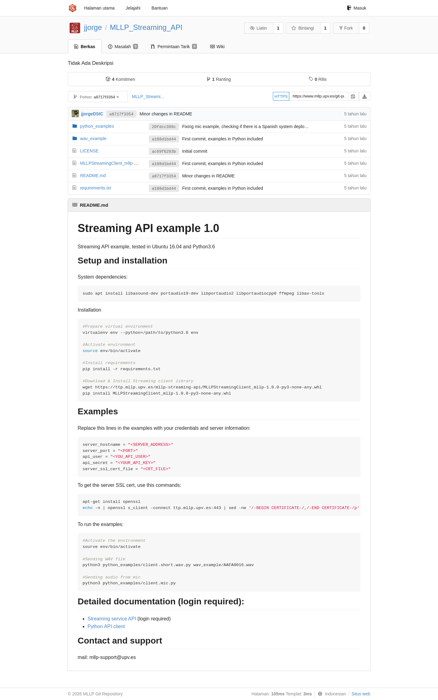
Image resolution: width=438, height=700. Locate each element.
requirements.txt (95, 187)
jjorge (93, 27)
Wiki (217, 46)
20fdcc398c (164, 127)
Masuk (356, 8)
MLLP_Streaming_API (146, 27)
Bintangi (302, 28)
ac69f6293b (164, 151)
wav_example (93, 138)
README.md (93, 175)
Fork (346, 28)
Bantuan (160, 8)
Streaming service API (112, 618)
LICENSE (89, 150)
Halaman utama (99, 8)
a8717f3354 (121, 114)
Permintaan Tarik (174, 46)
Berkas (84, 46)
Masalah (123, 46)
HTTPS (281, 96)
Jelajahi (133, 8)
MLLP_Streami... (148, 96)
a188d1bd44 (164, 139)
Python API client (106, 626)
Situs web (361, 693)
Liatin (258, 28)
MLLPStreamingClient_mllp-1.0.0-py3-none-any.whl (129, 163)
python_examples (97, 126)
